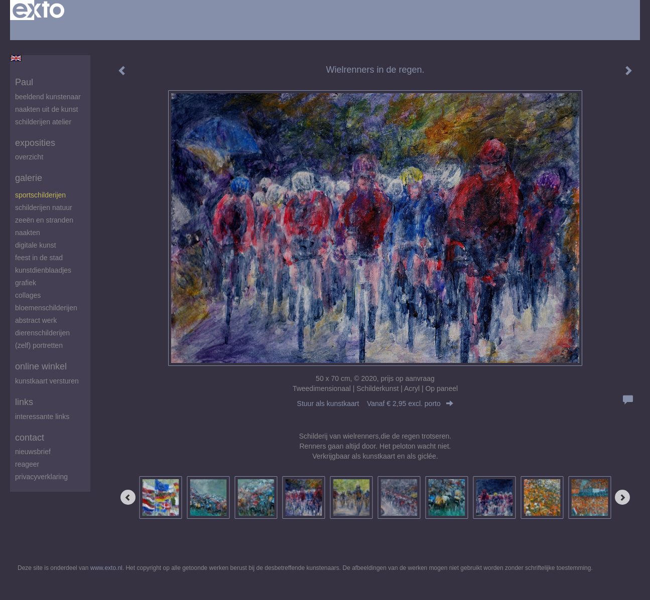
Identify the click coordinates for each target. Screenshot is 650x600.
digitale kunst (35, 245)
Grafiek (25, 283)
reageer (27, 464)
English (16, 58)
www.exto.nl (106, 567)
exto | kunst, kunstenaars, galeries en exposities (38, 10)
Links (24, 402)
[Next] (622, 497)
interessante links (42, 417)
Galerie (28, 178)
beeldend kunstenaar (48, 97)
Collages (28, 295)
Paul (24, 82)
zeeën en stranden (44, 220)
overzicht (29, 157)
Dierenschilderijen (42, 333)
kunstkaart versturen (47, 381)
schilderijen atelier (43, 122)
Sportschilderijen (40, 195)
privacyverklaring (41, 477)
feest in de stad (39, 258)
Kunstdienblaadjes (43, 270)
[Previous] (128, 497)
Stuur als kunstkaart (375, 403)
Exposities (35, 143)
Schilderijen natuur (43, 208)
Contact (29, 438)
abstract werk (36, 320)
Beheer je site (31, 30)
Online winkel (41, 366)
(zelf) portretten (39, 345)
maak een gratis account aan (108, 30)
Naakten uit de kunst (46, 109)
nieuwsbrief (33, 452)
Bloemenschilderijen (46, 308)
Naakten (27, 233)
